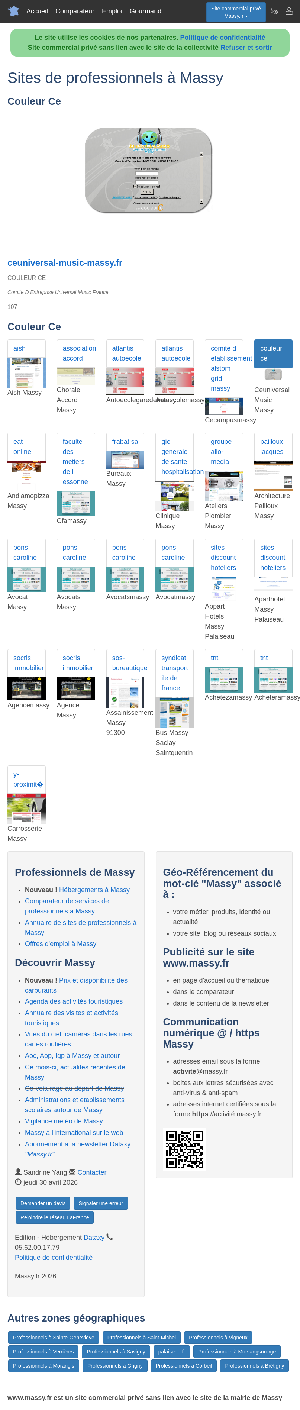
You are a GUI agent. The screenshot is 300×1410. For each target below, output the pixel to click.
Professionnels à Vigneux (218, 1337)
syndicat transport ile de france (174, 673)
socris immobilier (28, 663)
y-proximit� (28, 779)
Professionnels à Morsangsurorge (237, 1352)
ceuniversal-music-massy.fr (64, 263)
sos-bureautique (128, 663)
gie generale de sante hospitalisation (177, 456)
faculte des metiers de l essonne (75, 461)
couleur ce (271, 353)
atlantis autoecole (126, 353)
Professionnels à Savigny (116, 1352)
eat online (22, 446)
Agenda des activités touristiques (74, 1001)
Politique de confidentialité (222, 37)
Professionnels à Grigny (115, 1366)
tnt (214, 658)
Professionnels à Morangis (43, 1366)
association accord (79, 353)
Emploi (112, 11)
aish (19, 348)
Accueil (37, 11)
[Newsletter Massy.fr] (274, 11)
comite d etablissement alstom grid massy (227, 368)
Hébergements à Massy (94, 890)
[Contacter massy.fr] (288, 11)
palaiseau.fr (171, 1352)
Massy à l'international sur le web (74, 1132)
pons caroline (25, 552)
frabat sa (125, 441)
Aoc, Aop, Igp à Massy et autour (72, 1055)
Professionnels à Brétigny (254, 1366)
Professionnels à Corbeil (184, 1366)
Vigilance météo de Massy (64, 1121)
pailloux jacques (271, 446)
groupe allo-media (221, 451)
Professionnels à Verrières (43, 1352)
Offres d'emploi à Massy (60, 944)
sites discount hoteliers (223, 557)
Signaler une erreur (100, 1203)
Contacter (91, 1172)
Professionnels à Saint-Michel (141, 1337)
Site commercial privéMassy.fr (236, 12)
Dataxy (94, 1237)
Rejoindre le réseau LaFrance (54, 1217)
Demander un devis (42, 1203)
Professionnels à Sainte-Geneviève (53, 1337)
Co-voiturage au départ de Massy (74, 1088)
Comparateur (74, 11)
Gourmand (145, 11)
